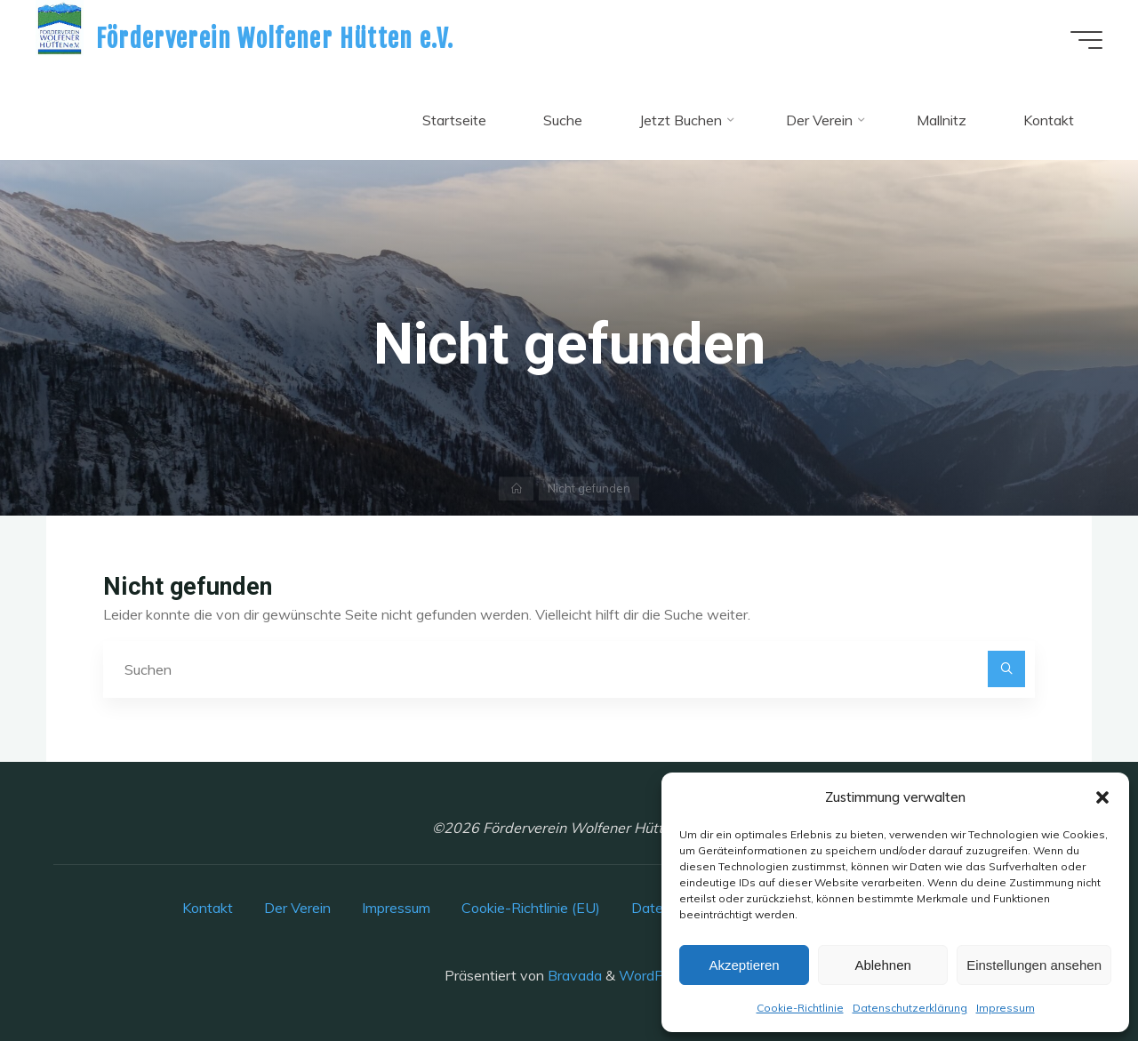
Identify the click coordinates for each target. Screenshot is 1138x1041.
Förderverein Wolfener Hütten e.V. (275, 39)
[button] (1102, 797)
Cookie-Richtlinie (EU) (530, 908)
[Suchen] (1006, 669)
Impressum (1005, 1007)
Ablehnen (882, 965)
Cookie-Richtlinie (800, 1007)
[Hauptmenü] (1086, 40)
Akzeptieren (744, 965)
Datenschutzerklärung (910, 1007)
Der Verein (297, 908)
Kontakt (207, 908)
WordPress (655, 975)
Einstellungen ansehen (1034, 965)
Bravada (573, 975)
